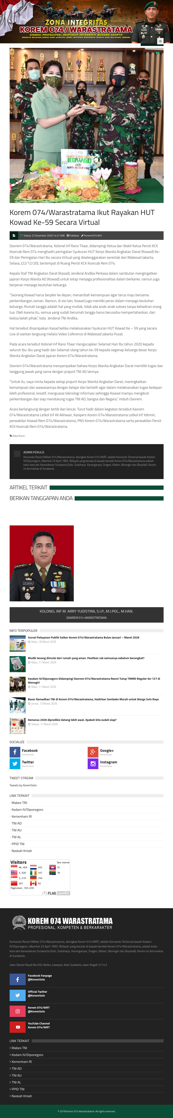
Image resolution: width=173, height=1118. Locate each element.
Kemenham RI (22, 816)
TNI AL (16, 837)
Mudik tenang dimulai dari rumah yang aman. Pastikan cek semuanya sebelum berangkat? (86, 658)
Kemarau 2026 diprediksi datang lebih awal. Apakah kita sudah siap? (72, 720)
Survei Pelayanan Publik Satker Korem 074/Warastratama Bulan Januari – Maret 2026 (83, 637)
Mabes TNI (19, 802)
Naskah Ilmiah (22, 850)
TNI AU (17, 830)
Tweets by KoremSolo (23, 785)
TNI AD (17, 823)
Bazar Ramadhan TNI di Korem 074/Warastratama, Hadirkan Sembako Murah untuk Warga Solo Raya (93, 699)
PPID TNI (18, 843)
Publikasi (74, 235)
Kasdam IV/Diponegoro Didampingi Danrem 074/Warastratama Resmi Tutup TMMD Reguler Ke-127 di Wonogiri (94, 680)
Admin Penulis (34, 452)
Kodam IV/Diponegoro (27, 809)
